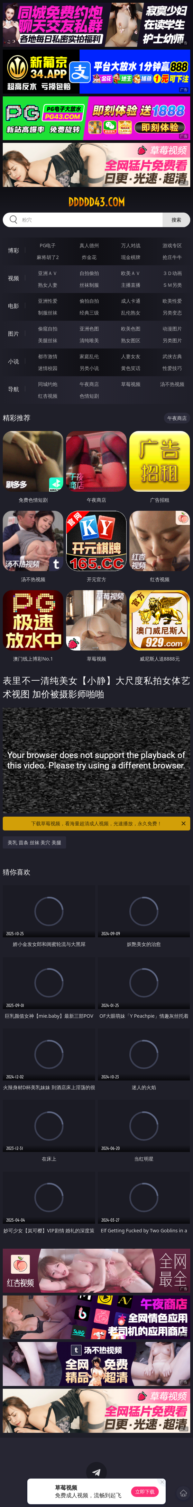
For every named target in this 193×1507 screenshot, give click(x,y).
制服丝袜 (47, 312)
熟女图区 (130, 340)
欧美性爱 (172, 301)
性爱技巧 (172, 368)
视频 (13, 278)
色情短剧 (89, 396)
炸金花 (89, 257)
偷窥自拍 (47, 328)
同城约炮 (47, 384)
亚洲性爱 (47, 301)
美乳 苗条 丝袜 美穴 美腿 (34, 842)
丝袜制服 (89, 285)
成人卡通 (130, 301)
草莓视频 (130, 384)
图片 (13, 333)
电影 (13, 306)
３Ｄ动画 (172, 273)
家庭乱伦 (89, 356)
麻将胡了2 (48, 257)
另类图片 (172, 340)
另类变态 (172, 312)
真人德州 (89, 245)
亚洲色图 (89, 328)
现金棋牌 (130, 257)
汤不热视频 (172, 384)
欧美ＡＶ (130, 273)
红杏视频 (47, 396)
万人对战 (130, 245)
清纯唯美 (89, 340)
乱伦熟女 (130, 312)
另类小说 (89, 368)
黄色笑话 (130, 368)
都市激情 (47, 356)
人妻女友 (130, 356)
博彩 (13, 250)
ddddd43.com (96, 202)
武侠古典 (172, 356)
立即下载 (145, 1491)
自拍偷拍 (89, 273)
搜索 (176, 219)
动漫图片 (172, 328)
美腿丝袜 (47, 340)
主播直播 (130, 285)
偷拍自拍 (89, 301)
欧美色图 (130, 328)
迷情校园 (47, 368)
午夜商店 (89, 384)
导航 (13, 389)
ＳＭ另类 (172, 285)
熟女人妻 (47, 285)
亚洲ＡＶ (47, 273)
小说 (13, 361)
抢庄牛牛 (172, 257)
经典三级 (89, 312)
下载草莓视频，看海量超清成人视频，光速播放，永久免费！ (109, 823)
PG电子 (48, 245)
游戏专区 (172, 245)
